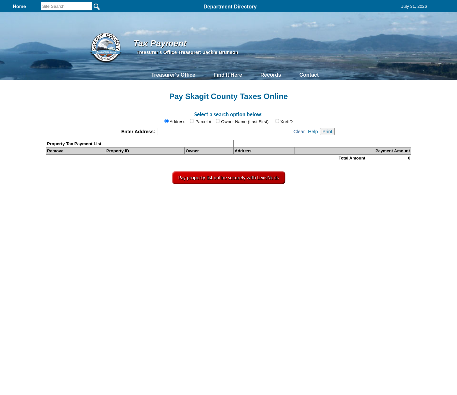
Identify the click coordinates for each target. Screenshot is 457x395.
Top (122, 198)
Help (313, 131)
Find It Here (228, 75)
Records (270, 75)
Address (178, 121)
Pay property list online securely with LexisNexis (228, 177)
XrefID (287, 121)
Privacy (227, 198)
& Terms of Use (251, 198)
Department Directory (230, 6)
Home (167, 198)
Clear (299, 131)
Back (142, 198)
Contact (309, 75)
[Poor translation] (23, 301)
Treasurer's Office (173, 75)
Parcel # (203, 121)
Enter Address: (139, 131)
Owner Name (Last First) (244, 121)
